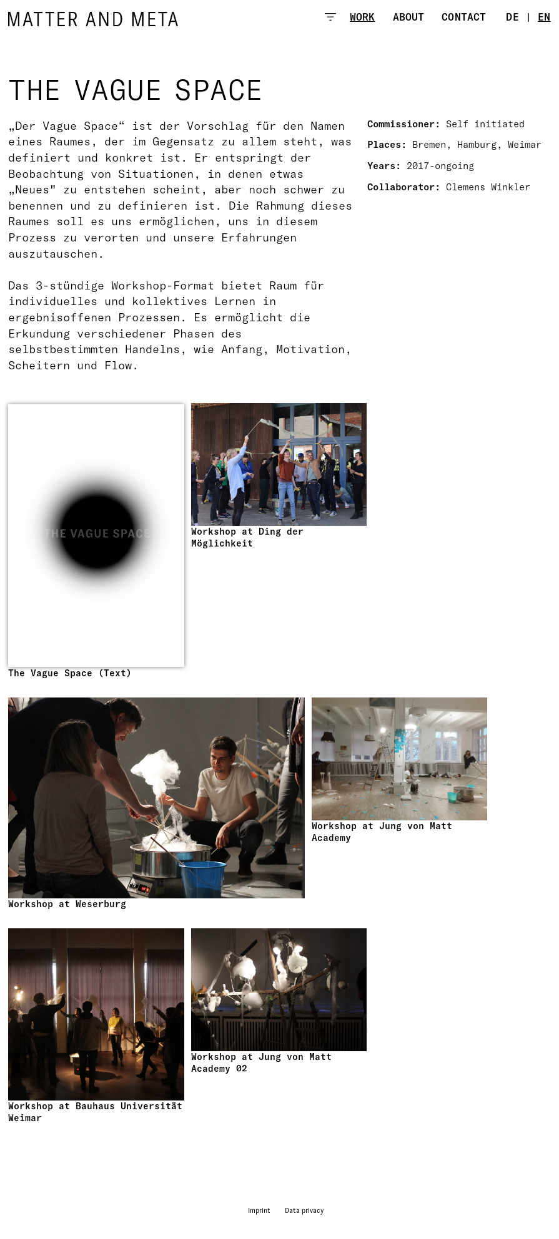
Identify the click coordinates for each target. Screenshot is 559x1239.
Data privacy (304, 1210)
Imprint (259, 1210)
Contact (464, 17)
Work (362, 17)
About (409, 17)
